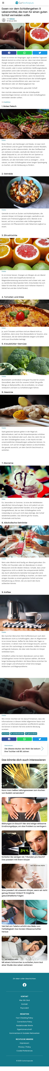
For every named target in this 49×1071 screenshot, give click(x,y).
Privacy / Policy (24, 1047)
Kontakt (24, 1004)
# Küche (5, 733)
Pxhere (4, 140)
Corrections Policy (24, 1022)
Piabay (3, 499)
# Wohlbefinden (17, 733)
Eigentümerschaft (24, 1029)
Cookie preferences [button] (24, 1051)
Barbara (12, 19)
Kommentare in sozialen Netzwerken (25, 1033)
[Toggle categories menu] (3, 2)
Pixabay (4, 209)
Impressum (24, 1043)
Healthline (7, 102)
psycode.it (24, 1008)
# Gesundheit (31, 733)
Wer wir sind (24, 1000)
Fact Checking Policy (24, 1018)
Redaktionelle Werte (24, 1025)
